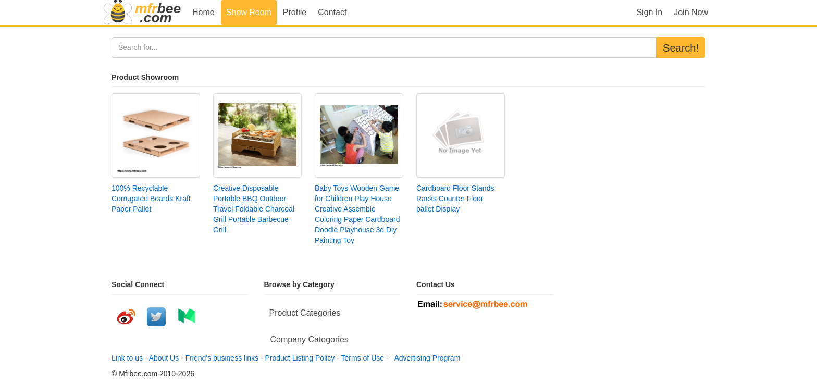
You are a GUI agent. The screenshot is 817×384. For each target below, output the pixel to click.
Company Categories (309, 339)
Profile (294, 12)
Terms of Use (362, 358)
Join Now (691, 12)
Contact (332, 12)
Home (203, 12)
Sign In (649, 12)
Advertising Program (425, 358)
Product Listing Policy (300, 358)
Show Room (248, 12)
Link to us (127, 358)
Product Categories (305, 312)
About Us (164, 358)
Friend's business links (221, 358)
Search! (681, 48)
